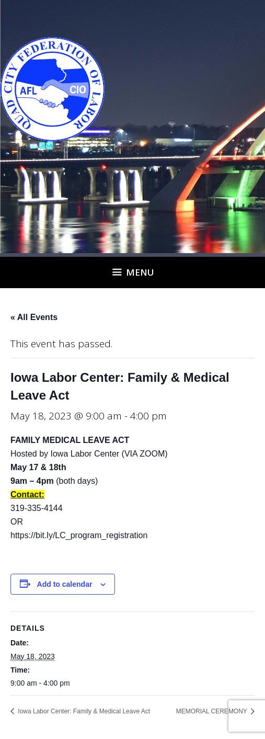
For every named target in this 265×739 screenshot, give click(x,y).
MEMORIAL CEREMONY (212, 711)
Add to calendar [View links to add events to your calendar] (65, 584)
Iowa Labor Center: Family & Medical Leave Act (83, 711)
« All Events (33, 317)
